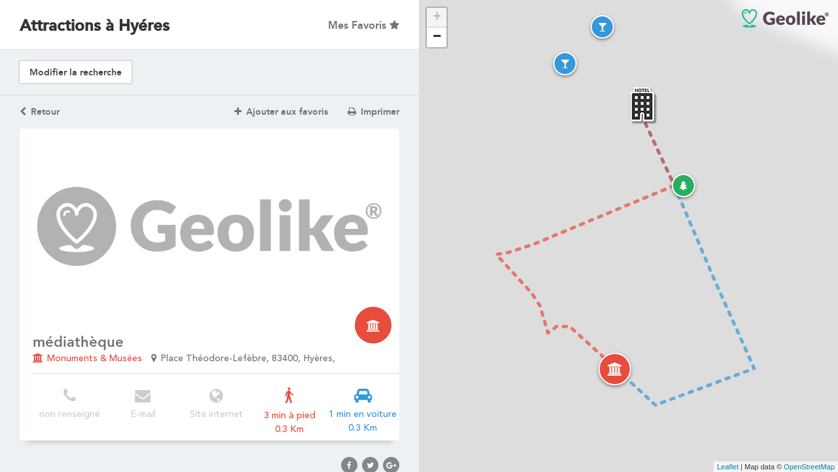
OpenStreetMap (809, 467)
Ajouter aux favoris (281, 111)
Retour (40, 111)
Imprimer (373, 111)
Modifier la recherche (75, 72)
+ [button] (437, 18)
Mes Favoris (363, 25)
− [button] (437, 37)
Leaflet (727, 467)
